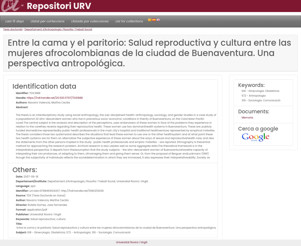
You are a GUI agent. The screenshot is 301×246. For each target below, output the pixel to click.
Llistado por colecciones (90, 21)
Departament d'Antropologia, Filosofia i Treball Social (58, 29)
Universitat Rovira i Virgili (131, 242)
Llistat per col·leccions (48, 21)
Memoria (247, 117)
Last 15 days (14, 21)
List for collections (129, 21)
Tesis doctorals (13, 29)
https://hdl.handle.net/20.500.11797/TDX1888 (54, 98)
